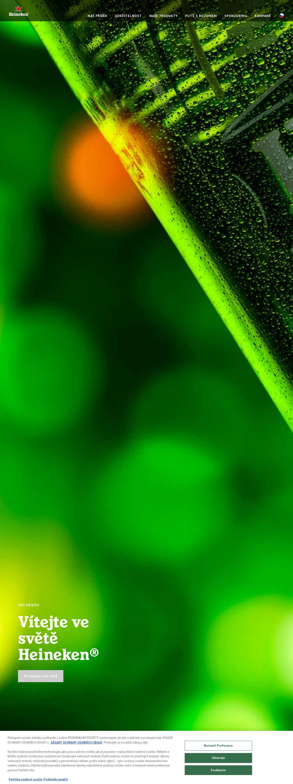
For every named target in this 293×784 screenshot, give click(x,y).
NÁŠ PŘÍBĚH (97, 15)
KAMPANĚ (263, 15)
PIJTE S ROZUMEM (201, 15)
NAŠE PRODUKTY (163, 15)
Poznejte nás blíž (40, 676)
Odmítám (218, 759)
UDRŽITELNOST (128, 15)
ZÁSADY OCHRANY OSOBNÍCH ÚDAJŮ (76, 744)
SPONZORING (235, 15)
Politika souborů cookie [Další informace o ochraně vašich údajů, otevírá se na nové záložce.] (25, 781)
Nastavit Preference (218, 747)
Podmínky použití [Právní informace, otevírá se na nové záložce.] (56, 781)
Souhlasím (218, 771)
